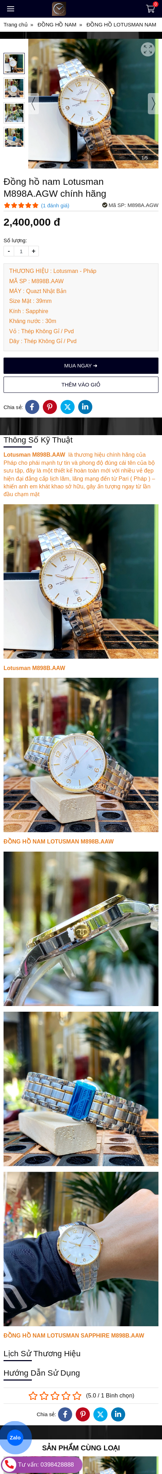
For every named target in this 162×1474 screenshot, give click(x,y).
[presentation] (33, 103)
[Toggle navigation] (11, 9)
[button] (14, 63)
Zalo (15, 1437)
